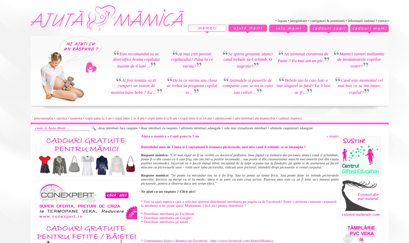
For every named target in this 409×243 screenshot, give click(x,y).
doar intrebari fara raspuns (118, 128)
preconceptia (43, 118)
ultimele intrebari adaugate (201, 128)
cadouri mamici (290, 118)
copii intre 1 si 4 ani (129, 118)
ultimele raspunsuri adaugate (291, 128)
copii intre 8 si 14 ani (196, 118)
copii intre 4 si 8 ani (162, 118)
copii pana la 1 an (98, 118)
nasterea (76, 118)
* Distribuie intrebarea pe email (164, 222)
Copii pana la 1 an (184, 136)
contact (383, 21)
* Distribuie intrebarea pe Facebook (167, 214)
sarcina (61, 118)
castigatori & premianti (327, 21)
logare (282, 21)
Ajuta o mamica (153, 136)
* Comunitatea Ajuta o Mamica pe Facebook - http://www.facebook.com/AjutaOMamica (207, 241)
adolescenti (223, 118)
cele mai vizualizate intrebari (245, 128)
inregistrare (298, 21)
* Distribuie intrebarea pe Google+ (167, 218)
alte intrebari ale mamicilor (255, 118)
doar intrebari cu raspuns (159, 128)
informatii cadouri (361, 21)
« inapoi (333, 136)
